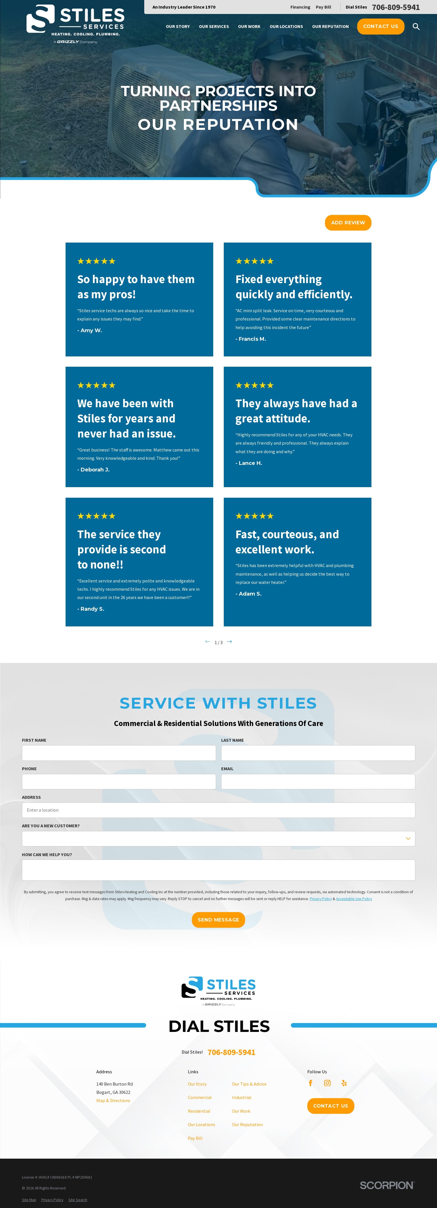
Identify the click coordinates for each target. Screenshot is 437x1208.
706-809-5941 (396, 7)
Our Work (241, 1111)
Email (227, 768)
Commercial (200, 1097)
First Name (34, 740)
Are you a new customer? (51, 826)
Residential (199, 1111)
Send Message (218, 920)
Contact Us (380, 26)
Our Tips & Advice (249, 1084)
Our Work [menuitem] (249, 26)
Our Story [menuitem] (178, 26)
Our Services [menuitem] (214, 26)
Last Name (232, 740)
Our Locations (201, 1124)
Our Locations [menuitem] (286, 26)
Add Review (348, 222)
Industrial (241, 1097)
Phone (29, 768)
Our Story (197, 1084)
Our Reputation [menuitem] (330, 26)
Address (31, 797)
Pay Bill (323, 7)
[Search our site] (416, 26)
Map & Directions (113, 1100)
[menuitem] (29, 1200)
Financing (300, 7)
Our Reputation (247, 1124)
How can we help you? (47, 854)
